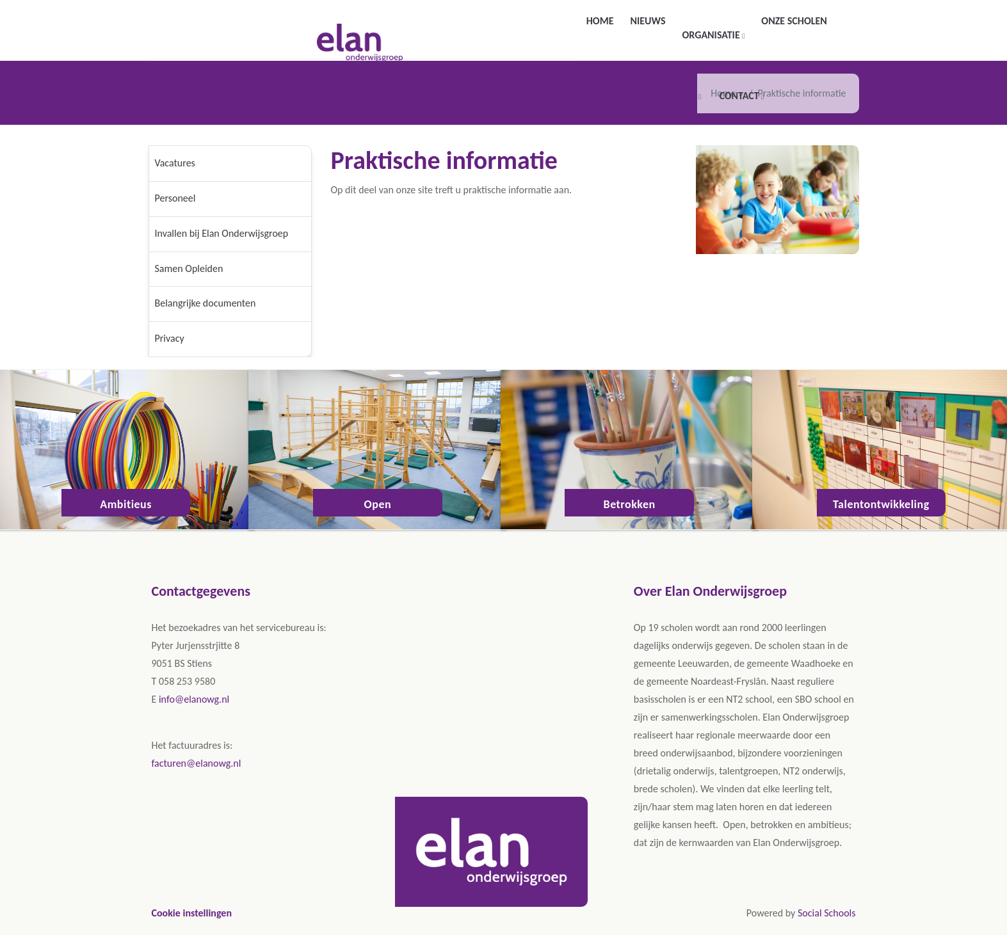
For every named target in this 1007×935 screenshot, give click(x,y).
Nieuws (647, 21)
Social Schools (827, 913)
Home (600, 21)
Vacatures (175, 163)
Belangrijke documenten (205, 303)
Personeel (175, 198)
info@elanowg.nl (194, 699)
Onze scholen (793, 21)
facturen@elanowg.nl (196, 763)
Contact (740, 96)
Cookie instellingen (192, 913)
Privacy (169, 338)
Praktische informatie (643, 96)
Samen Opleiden (189, 268)
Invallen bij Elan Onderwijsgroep (222, 233)
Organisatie (712, 35)
